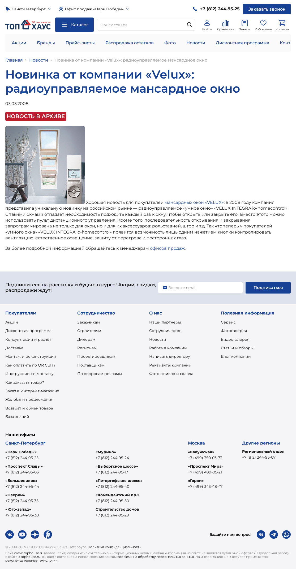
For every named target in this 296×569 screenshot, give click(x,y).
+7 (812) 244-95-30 (22, 515)
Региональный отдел (263, 451)
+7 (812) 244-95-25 (21, 457)
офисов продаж (167, 248)
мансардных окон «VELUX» (194, 202)
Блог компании (236, 356)
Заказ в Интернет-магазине (32, 391)
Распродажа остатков (129, 42)
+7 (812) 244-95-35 (21, 500)
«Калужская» (201, 452)
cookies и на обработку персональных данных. (156, 557)
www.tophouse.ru (28, 553)
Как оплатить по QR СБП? (30, 365)
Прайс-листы (80, 42)
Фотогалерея (234, 330)
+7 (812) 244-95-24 (112, 457)
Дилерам (86, 339)
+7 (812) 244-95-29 (112, 515)
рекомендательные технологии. (31, 560)
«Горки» (196, 480)
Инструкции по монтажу (29, 373)
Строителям (89, 330)
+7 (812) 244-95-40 (112, 486)
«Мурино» (106, 452)
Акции (19, 42)
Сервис (228, 322)
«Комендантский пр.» (117, 495)
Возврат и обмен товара (29, 408)
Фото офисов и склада (171, 373)
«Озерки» (15, 495)
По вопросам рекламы (99, 373)
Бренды (46, 42)
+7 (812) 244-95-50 (112, 500)
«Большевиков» (21, 480)
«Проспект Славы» (24, 466)
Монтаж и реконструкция (30, 356)
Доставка (14, 348)
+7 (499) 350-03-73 (205, 457)
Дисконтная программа (242, 42)
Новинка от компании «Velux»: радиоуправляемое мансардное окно (130, 60)
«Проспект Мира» (206, 466)
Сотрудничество (165, 330)
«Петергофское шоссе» (119, 480)
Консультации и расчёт (28, 339)
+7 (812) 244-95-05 (22, 472)
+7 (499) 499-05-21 (205, 472)
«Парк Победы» (21, 452)
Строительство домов (117, 509)
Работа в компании (168, 348)
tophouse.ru (30, 557)
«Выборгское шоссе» (117, 466)
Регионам (87, 348)
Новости (195, 42)
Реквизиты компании (170, 365)
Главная (14, 60)
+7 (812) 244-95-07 (259, 457)
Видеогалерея (235, 339)
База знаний (17, 416)
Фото (170, 42)
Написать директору (169, 356)
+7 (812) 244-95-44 (22, 486)
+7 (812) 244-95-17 (112, 472)
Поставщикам (91, 365)
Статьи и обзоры (237, 348)
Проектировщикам (96, 356)
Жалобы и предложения (29, 399)
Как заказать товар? (24, 382)
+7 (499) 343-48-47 (205, 486)
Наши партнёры (165, 322)
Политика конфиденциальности (114, 547)
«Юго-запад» (18, 509)
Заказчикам (88, 322)
